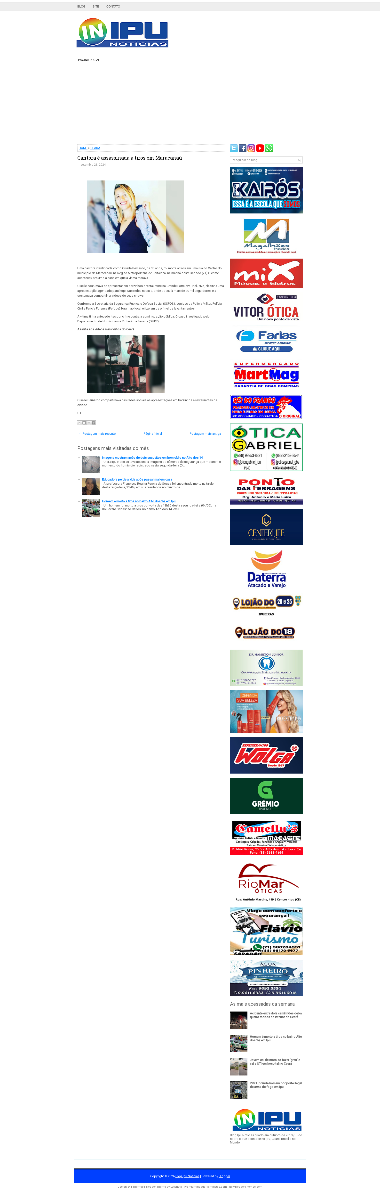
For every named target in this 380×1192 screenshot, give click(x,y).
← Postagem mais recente (97, 433)
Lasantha (176, 1186)
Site (96, 6)
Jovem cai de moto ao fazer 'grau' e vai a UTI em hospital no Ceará (275, 1061)
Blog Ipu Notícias (187, 1176)
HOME (83, 148)
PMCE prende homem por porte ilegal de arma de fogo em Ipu (276, 1085)
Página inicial (89, 60)
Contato (113, 6)
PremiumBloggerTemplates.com (205, 1186)
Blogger (224, 1176)
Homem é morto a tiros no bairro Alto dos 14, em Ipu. (139, 501)
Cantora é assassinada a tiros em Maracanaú (129, 157)
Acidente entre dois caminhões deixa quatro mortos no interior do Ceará (276, 1015)
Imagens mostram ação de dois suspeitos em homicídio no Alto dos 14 (152, 457)
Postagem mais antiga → (207, 433)
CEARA (95, 148)
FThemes (137, 1186)
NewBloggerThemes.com (245, 1186)
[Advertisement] (190, 103)
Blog (81, 6)
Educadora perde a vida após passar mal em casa (137, 479)
